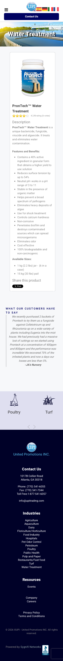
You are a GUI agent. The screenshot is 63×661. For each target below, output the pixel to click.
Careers (31, 601)
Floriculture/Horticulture (31, 531)
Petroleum (31, 546)
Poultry (14, 412)
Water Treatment (32, 567)
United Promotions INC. (31, 454)
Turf (49, 412)
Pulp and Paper (31, 556)
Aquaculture (31, 524)
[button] (29, 427)
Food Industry (31, 535)
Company (31, 598)
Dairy (31, 528)
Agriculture (31, 520)
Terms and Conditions (31, 616)
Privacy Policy (31, 613)
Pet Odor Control (31, 542)
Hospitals (31, 538)
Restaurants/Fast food (31, 560)
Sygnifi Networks (30, 647)
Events (32, 587)
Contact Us (31, 17)
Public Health (31, 553)
